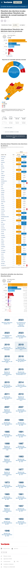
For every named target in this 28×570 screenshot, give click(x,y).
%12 (22, 71)
